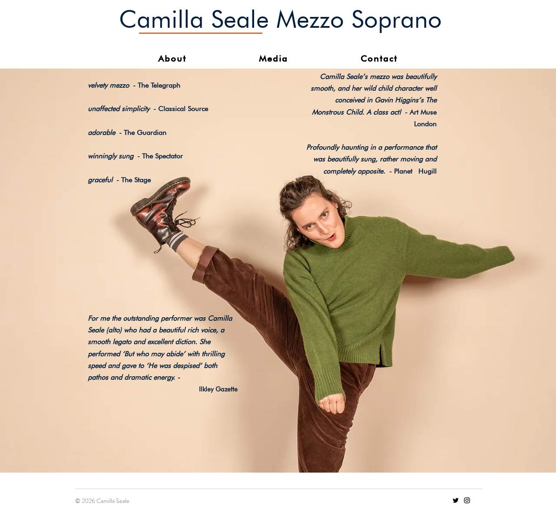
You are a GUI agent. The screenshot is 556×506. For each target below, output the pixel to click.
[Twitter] (456, 500)
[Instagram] (467, 500)
